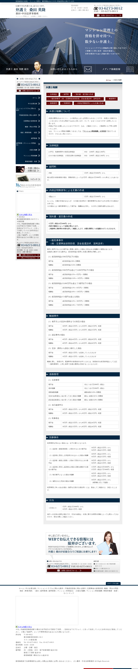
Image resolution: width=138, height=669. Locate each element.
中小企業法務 (32, 103)
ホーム (108, 80)
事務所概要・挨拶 (31, 161)
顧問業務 (34, 138)
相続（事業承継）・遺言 (29, 132)
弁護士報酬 (33, 150)
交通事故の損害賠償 (30, 121)
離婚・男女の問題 (31, 127)
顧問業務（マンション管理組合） (26, 144)
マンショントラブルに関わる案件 (26, 109)
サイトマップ (69, 593)
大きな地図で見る (25, 215)
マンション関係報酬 (30, 156)
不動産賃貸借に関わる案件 (28, 115)
